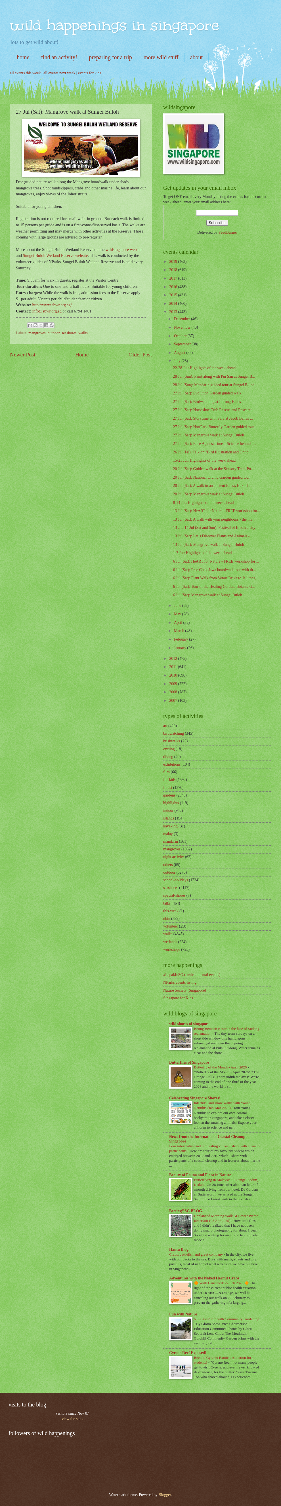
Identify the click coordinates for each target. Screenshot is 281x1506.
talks (167, 903)
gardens (169, 795)
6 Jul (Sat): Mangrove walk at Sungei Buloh (207, 595)
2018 (173, 270)
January (180, 648)
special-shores (174, 895)
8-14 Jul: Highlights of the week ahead (203, 502)
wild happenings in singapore (114, 25)
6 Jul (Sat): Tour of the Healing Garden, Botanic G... (214, 586)
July (177, 361)
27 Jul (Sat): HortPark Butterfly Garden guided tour (213, 427)
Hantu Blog (178, 1249)
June (178, 605)
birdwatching (173, 733)
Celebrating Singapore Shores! (194, 1098)
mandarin (170, 841)
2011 (173, 667)
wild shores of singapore (189, 1024)
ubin (166, 918)
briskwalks (171, 741)
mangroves (37, 333)
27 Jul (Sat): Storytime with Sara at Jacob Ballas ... (213, 418)
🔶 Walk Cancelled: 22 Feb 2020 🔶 (222, 1283)
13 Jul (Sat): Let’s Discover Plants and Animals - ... (213, 536)
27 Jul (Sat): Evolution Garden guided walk (207, 393)
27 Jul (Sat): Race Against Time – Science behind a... (214, 444)
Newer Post (22, 355)
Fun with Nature (183, 1314)
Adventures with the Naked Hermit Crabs (204, 1278)
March (179, 631)
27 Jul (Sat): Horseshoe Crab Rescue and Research (212, 410)
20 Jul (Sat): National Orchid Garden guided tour (211, 477)
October (181, 336)
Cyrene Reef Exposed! (187, 1353)
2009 (173, 684)
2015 (173, 295)
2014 (173, 303)
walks (83, 333)
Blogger (164, 1495)
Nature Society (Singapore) (184, 990)
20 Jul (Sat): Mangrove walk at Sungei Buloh (208, 494)
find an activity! (59, 57)
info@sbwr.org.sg (47, 311)
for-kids (169, 780)
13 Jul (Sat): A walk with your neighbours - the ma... (214, 519)
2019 (173, 261)
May (178, 614)
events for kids (89, 73)
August (180, 352)
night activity (173, 857)
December (182, 319)
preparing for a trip (110, 57)
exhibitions (172, 764)
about (196, 57)
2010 (173, 675)
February (181, 639)
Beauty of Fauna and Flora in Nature (200, 1175)
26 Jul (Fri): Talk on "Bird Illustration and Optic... (212, 452)
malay (168, 834)
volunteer (170, 926)
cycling (169, 749)
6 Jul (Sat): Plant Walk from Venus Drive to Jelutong (214, 578)
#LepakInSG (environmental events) (192, 975)
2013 (173, 312)
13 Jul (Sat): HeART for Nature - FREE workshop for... (216, 511)
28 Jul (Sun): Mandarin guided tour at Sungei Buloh (213, 385)
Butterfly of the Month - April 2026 (221, 1067)
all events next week (59, 73)
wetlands (170, 942)
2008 (173, 692)
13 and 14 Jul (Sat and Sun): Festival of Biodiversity (214, 527)
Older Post (140, 355)
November (183, 327)
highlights (171, 803)
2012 (173, 658)
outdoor (54, 333)
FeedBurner (228, 232)
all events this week (25, 73)
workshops (171, 949)
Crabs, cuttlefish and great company (196, 1254)
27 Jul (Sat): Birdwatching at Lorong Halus (207, 402)
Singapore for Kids (178, 998)
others (168, 865)
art (165, 726)
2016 (173, 287)
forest (167, 787)
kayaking (170, 826)
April (178, 622)
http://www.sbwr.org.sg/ (52, 305)
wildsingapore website (124, 249)
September (183, 344)
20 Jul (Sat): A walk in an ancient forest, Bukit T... (212, 485)
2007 (173, 700)
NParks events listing (179, 982)
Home (82, 355)
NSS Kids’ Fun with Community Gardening (226, 1319)
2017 (173, 278)
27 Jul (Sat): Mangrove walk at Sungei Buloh (208, 435)
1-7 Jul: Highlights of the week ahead (202, 553)
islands (168, 818)
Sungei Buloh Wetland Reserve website (55, 255)
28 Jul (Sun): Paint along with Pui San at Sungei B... (214, 376)
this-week (171, 911)
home (23, 57)
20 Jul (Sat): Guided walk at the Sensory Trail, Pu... (213, 469)
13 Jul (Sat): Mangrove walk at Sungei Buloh (208, 544)
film (166, 772)
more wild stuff (161, 57)
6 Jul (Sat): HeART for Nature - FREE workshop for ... (216, 561)
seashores (69, 333)
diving (168, 757)
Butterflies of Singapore (189, 1062)
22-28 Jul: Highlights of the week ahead (204, 368)
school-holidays (175, 880)
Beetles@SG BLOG (185, 1211)
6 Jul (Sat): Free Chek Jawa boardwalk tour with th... (214, 570)
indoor (168, 810)
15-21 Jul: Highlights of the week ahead (204, 460)
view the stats (72, 1419)
